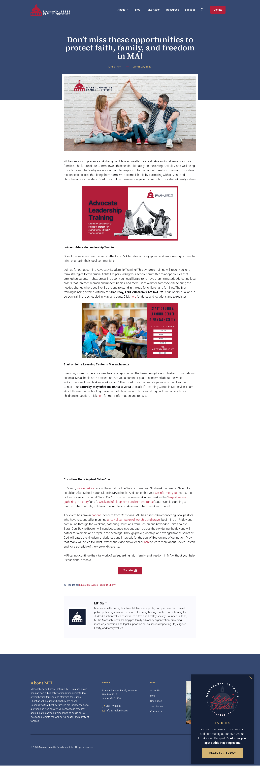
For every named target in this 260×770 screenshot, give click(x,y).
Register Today (222, 752)
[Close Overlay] (250, 677)
